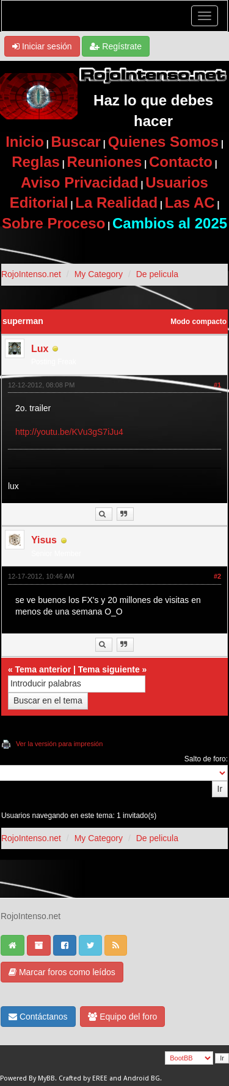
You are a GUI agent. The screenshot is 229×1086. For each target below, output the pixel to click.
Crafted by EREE (83, 1078)
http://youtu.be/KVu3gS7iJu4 (69, 432)
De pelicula (157, 274)
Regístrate (115, 46)
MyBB (46, 1078)
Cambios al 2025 (169, 223)
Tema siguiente (109, 669)
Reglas (36, 161)
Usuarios (176, 182)
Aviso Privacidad (80, 182)
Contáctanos (38, 1016)
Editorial (39, 202)
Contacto (181, 161)
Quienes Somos (163, 141)
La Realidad (116, 202)
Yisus (44, 540)
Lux (39, 349)
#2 (217, 576)
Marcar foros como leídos (62, 972)
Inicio (24, 141)
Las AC (190, 202)
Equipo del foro (122, 1016)
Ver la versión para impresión (59, 743)
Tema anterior (43, 669)
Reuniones (104, 161)
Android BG (141, 1078)
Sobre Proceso (53, 223)
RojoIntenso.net (31, 274)
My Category (99, 274)
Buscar (76, 141)
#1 (217, 385)
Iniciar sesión (42, 46)
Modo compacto (198, 321)
